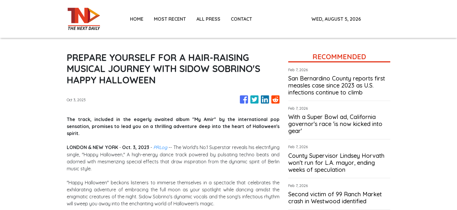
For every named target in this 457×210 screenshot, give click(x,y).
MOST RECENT (170, 19)
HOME (136, 19)
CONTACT (241, 19)
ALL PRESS (208, 19)
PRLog (160, 147)
